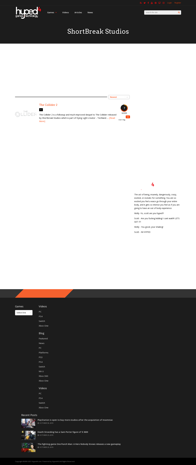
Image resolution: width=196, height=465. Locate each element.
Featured (43, 338)
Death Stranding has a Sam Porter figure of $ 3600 (63, 432)
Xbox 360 (43, 376)
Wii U (41, 371)
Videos (65, 12)
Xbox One (43, 325)
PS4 (41, 316)
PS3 (41, 357)
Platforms (43, 352)
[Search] (179, 12)
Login (169, 3)
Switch (42, 321)
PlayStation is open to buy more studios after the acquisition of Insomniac (75, 420)
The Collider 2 (48, 104)
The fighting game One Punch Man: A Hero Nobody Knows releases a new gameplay (79, 444)
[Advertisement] (98, 69)
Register (178, 3)
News (90, 12)
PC (41, 110)
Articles (78, 12)
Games (52, 12)
